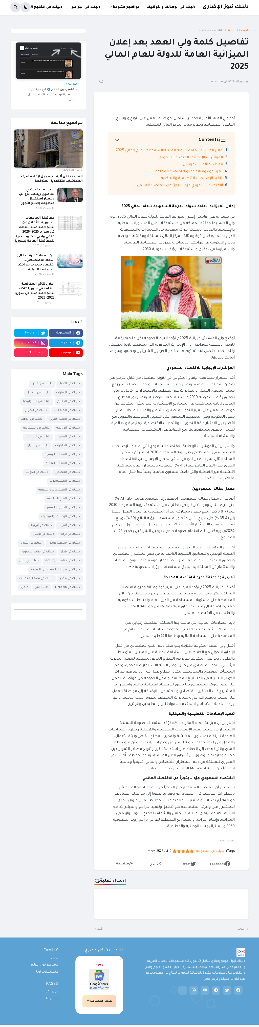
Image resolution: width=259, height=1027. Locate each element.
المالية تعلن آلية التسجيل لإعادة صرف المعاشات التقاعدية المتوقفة (52, 179)
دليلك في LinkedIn (67, 587)
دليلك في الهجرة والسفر (63, 507)
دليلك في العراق (37, 446)
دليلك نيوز (41, 587)
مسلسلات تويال (46, 972)
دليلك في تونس (43, 534)
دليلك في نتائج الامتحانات (36, 578)
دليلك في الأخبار (69, 384)
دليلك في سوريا (31, 543)
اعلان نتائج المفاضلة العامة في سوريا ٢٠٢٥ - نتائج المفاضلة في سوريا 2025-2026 (34, 291)
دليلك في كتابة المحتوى (37, 552)
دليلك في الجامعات (67, 410)
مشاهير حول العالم (44, 965)
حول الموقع (49, 991)
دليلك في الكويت (37, 472)
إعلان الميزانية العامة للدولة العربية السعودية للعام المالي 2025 (169, 151)
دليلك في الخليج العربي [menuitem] (42, 7)
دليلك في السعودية (211, 30)
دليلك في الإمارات (68, 392)
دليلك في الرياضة (68, 428)
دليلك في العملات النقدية (63, 463)
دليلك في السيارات (38, 437)
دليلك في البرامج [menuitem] (85, 7)
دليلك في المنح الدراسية (63, 499)
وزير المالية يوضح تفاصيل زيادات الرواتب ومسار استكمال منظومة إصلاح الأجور (36, 197)
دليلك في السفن (68, 437)
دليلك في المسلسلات (65, 481)
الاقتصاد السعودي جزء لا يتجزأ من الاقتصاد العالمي (180, 186)
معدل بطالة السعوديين (203, 165)
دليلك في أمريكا (69, 525)
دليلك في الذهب (31, 419)
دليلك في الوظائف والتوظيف (60, 516)
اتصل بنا (52, 998)
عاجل (24, 587)
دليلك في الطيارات (67, 446)
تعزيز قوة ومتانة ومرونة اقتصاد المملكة (188, 172)
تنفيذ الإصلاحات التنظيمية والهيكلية (192, 178)
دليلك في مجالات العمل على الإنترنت (55, 569)
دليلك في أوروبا (41, 525)
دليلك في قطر (70, 552)
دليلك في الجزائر (36, 410)
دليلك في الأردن (42, 384)
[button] (25, 7)
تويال (54, 958)
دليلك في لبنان (29, 561)
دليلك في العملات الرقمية (62, 454)
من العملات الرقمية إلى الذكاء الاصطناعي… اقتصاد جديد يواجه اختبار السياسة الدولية (35, 263)
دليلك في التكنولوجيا (37, 401)
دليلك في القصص (67, 472)
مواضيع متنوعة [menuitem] (126, 7)
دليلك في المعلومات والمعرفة (59, 490)
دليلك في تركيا (70, 534)
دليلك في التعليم (68, 401)
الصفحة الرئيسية (238, 30)
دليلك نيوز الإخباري (225, 7)
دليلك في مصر (70, 578)
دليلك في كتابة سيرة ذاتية (63, 561)
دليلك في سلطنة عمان (64, 543)
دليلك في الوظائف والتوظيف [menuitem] (171, 7)
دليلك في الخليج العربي (64, 419)
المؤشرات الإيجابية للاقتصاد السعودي (191, 158)
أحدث (241, 929)
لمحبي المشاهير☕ (99, 1001)
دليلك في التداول (38, 392)
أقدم (100, 929)
